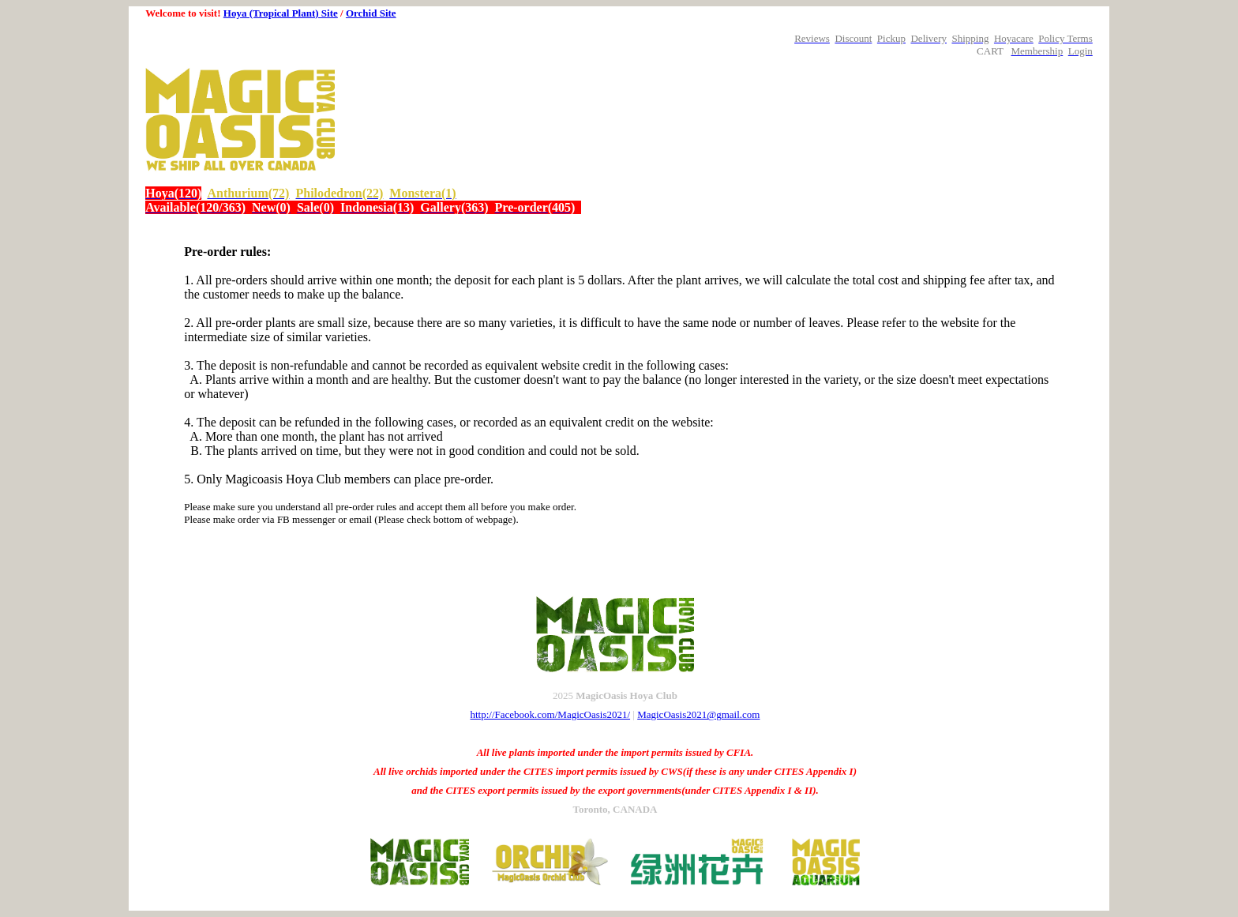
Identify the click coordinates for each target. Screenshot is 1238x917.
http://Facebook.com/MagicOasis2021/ (551, 714)
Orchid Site (371, 13)
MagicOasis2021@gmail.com (698, 714)
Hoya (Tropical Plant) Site (280, 13)
